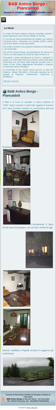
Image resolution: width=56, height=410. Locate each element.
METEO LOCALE (11, 81)
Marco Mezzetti (32, 407)
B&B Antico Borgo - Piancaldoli (28, 6)
